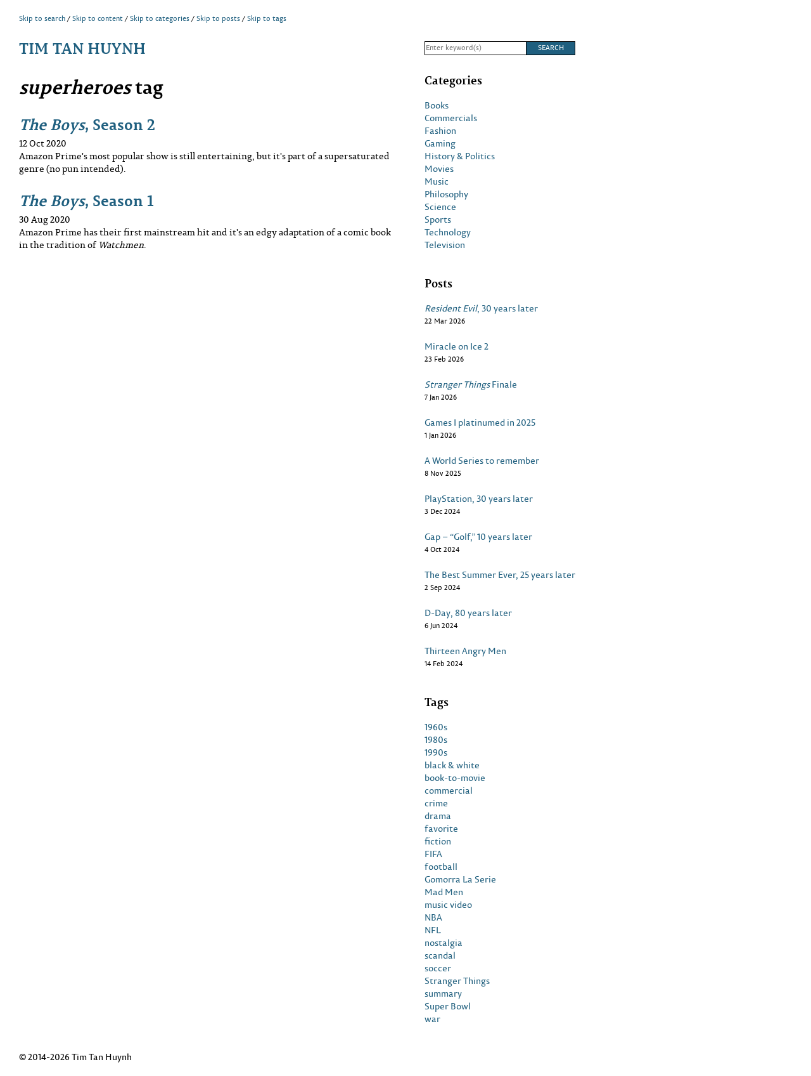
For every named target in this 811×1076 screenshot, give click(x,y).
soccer (438, 968)
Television (445, 245)
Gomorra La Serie (460, 879)
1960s (436, 727)
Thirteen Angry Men (465, 651)
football (441, 866)
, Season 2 (87, 124)
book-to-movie (455, 777)
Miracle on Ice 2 (457, 346)
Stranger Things (457, 980)
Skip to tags (266, 18)
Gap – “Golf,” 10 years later (478, 536)
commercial (449, 790)
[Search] (475, 48)
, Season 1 (86, 200)
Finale (471, 384)
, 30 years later (481, 308)
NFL (433, 930)
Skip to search (42, 18)
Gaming (440, 143)
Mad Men (444, 892)
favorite (441, 828)
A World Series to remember (482, 460)
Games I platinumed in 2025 (480, 422)
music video (448, 904)
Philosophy (446, 194)
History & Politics (460, 156)
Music (437, 181)
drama (438, 816)
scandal (440, 955)
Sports (438, 219)
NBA (433, 917)
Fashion (440, 130)
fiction (438, 841)
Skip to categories (159, 18)
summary (443, 993)
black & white (452, 765)
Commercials (451, 118)
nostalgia (444, 942)
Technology (448, 232)
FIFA (433, 854)
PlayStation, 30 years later (479, 498)
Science (440, 206)
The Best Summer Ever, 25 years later (500, 574)
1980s (436, 739)
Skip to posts (218, 18)
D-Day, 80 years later (468, 613)
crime (436, 803)
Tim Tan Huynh (82, 48)
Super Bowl (448, 1006)
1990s (436, 752)
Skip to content (97, 18)
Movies (439, 168)
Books (437, 105)
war (432, 1019)
